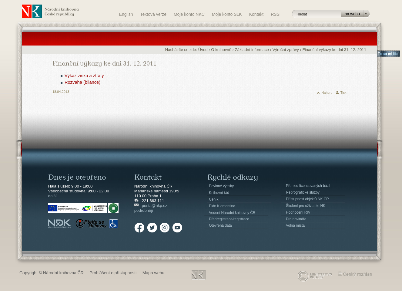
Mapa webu (153, 272)
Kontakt (256, 14)
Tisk (343, 92)
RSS (275, 14)
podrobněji (143, 210)
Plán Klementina (222, 206)
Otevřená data (220, 225)
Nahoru (326, 92)
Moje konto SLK (227, 14)
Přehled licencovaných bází (308, 186)
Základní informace (252, 49)
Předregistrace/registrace (229, 219)
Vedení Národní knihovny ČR (232, 213)
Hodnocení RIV (298, 212)
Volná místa (295, 225)
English (126, 14)
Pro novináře (296, 219)
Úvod (203, 49)
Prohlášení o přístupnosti (112, 272)
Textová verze (153, 14)
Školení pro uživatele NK (305, 206)
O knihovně (221, 49)
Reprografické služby (303, 192)
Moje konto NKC (189, 14)
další (52, 196)
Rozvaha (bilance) (82, 82)
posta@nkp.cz (154, 205)
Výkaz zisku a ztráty (84, 75)
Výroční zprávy (286, 49)
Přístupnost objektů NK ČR (307, 199)
